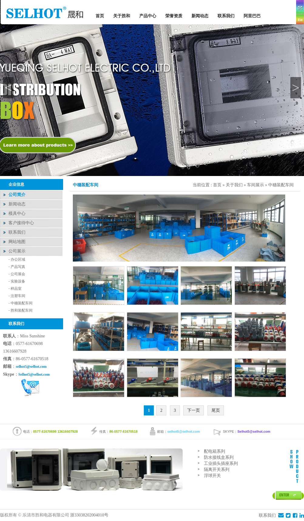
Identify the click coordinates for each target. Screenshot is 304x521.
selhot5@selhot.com (31, 366)
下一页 (193, 410)
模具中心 (16, 213)
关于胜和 (121, 16)
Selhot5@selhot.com (34, 374)
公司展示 (16, 251)
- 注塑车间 (16, 296)
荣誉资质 (173, 16)
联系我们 (226, 16)
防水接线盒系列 (219, 457)
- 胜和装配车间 (20, 310)
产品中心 (147, 16)
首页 (100, 16)
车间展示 (255, 185)
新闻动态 (199, 16)
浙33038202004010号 (90, 515)
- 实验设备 (16, 281)
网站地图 (16, 241)
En (300, 20)
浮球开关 (212, 475)
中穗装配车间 (281, 185)
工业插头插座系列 (221, 463)
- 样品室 (15, 288)
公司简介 (16, 194)
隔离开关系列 (216, 469)
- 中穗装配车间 (20, 303)
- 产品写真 (16, 267)
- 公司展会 (16, 274)
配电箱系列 (214, 451)
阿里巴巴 (252, 16)
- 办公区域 (16, 259)
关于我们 (235, 185)
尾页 (215, 410)
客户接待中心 (21, 223)
